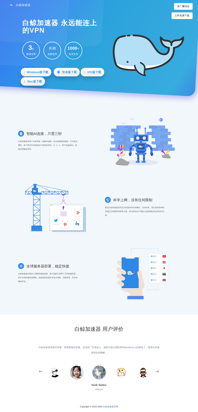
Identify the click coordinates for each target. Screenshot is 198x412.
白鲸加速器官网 (110, 406)
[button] (41, 372)
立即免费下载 (182, 15)
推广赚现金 (183, 6)
